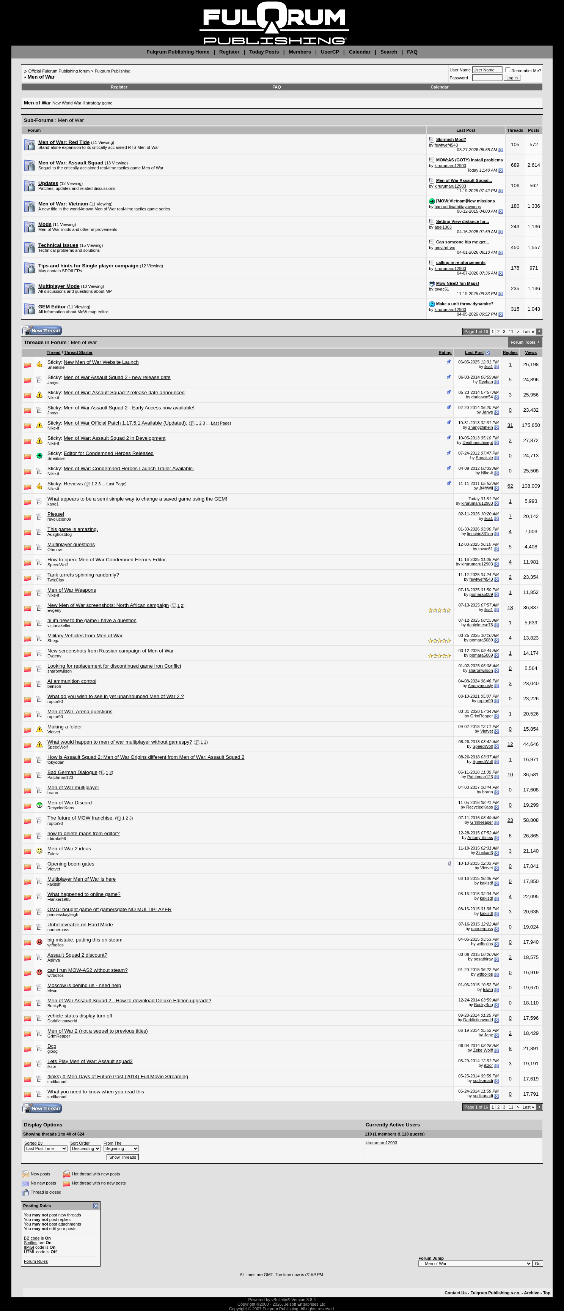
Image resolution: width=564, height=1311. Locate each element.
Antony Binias (480, 837)
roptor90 (55, 701)
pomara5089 (481, 594)
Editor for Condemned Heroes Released (109, 453)
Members (300, 52)
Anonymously (480, 685)
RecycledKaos (60, 808)
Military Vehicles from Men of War (85, 635)
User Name (460, 70)
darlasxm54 (482, 397)
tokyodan (55, 762)
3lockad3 (484, 852)
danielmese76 (480, 624)
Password (459, 78)
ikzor (51, 1066)
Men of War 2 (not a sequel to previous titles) (97, 1031)
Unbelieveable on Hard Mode (80, 924)
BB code (32, 1238)
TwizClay (55, 580)
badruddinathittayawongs (458, 206)
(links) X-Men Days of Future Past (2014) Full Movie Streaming (117, 1076)
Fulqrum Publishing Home (177, 52)
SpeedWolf (57, 564)
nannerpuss (58, 929)
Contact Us (456, 1292)
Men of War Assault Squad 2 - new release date (117, 377)
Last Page (220, 423)
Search (388, 52)
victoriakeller (59, 625)
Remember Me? (523, 70)
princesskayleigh (62, 914)
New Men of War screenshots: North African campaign (108, 605)
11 (511, 331)
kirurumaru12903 (450, 165)
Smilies (30, 1242)
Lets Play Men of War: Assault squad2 (90, 1061)
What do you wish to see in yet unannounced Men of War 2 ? (115, 696)
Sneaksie (55, 367)
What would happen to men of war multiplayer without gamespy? (119, 742)
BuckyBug (56, 1005)
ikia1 (488, 366)
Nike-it (53, 397)
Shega (53, 640)
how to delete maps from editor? (83, 833)
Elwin (52, 990)
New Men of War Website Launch (101, 362)
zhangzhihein (480, 427)
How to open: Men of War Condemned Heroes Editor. (107, 559)
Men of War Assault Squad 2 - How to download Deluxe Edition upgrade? (129, 1000)
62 (510, 486)
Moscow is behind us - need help (84, 985)
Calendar (360, 52)
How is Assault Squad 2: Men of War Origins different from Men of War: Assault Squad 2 (146, 757)
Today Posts (264, 52)
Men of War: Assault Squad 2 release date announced (124, 392)
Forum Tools (523, 342)
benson (54, 686)
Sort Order (80, 1143)
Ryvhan (486, 381)
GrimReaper (481, 716)
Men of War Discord (69, 803)
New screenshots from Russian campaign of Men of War (110, 651)
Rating (445, 352)
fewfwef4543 (446, 145)
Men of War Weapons (71, 590)
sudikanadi (57, 1081)
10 (510, 774)
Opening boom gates (70, 864)
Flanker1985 (59, 899)
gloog (52, 1051)
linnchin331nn (480, 533)
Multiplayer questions (71, 544)
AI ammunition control (71, 681)
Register (229, 52)
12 (510, 744)
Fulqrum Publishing (112, 71)
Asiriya (53, 960)
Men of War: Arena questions (79, 711)
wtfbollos (55, 945)
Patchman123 (60, 777)
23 (510, 820)
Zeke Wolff (483, 1050)
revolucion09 (59, 519)
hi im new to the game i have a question (92, 620)
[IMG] (29, 1247)
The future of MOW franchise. (80, 818)
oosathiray (483, 959)
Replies (510, 352)
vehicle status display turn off (79, 1016)
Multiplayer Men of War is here (81, 879)
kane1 (53, 504)
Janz (488, 1035)
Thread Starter (78, 352)
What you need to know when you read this (95, 1092)
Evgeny (54, 610)
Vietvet (53, 732)
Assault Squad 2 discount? (77, 955)
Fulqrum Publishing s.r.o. (495, 1292)
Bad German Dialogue (72, 772)
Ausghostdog (59, 534)
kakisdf (53, 884)
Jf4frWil (486, 488)
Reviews (73, 483)
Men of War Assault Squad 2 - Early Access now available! (129, 408)
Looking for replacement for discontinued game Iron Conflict (114, 666)
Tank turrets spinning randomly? (83, 575)
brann (52, 792)
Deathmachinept (478, 442)
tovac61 (442, 289)
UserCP (330, 52)
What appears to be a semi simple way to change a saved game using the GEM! (137, 499)
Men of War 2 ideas (69, 848)
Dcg (52, 1046)
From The (112, 1143)
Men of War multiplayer (73, 787)
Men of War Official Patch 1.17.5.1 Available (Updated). (125, 423)
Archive (531, 1292)
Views (531, 352)
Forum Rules (36, 1261)
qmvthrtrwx (445, 247)
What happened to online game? (84, 894)
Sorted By (33, 1143)
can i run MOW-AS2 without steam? (87, 970)
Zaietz (53, 853)
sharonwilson (59, 671)
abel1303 (443, 227)
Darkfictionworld (62, 1021)
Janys (52, 382)
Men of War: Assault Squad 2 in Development (114, 438)
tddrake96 (56, 838)
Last (528, 331)
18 (510, 607)
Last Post (474, 352)
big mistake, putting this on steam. (85, 940)
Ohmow (54, 549)
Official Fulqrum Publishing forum (59, 71)
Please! (55, 514)
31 (510, 425)
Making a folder (64, 727)
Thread (54, 352)
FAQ (412, 52)
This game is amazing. (72, 529)
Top (546, 1292)
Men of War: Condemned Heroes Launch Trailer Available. (129, 468)
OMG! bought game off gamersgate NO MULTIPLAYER (109, 909)
